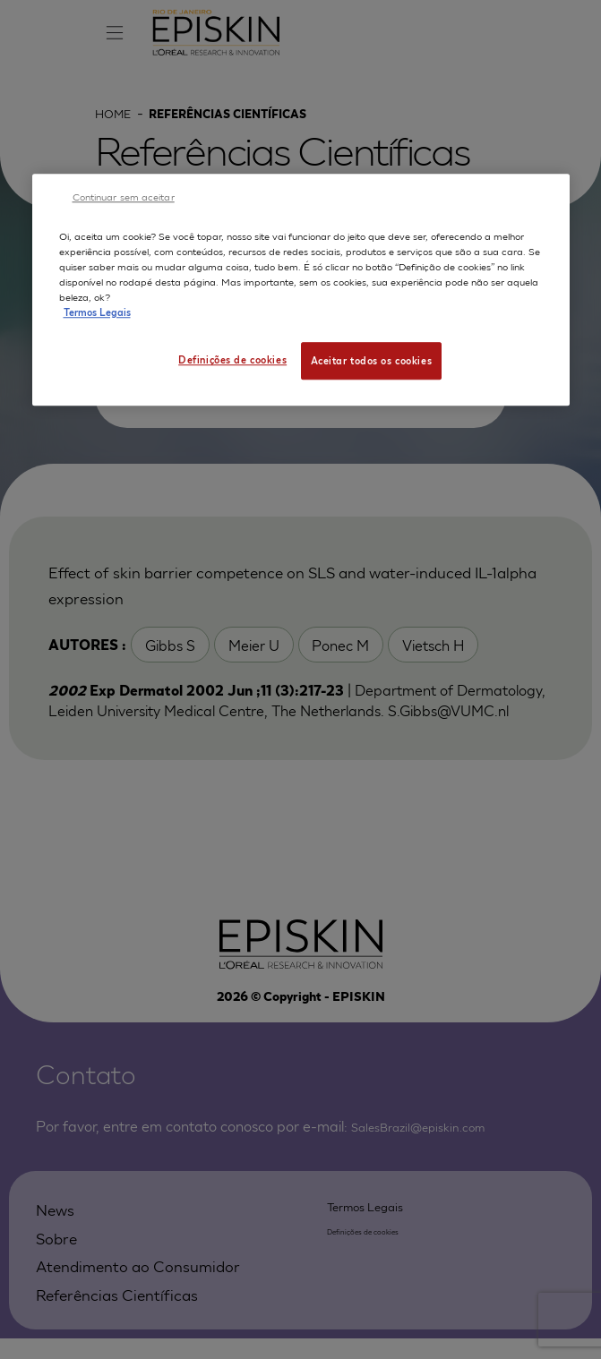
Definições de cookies (230, 359)
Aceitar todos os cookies (372, 360)
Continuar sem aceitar (124, 196)
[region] (301, 290)
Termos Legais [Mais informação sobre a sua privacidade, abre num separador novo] (97, 311)
